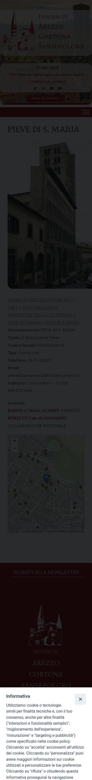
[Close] (80, 699)
